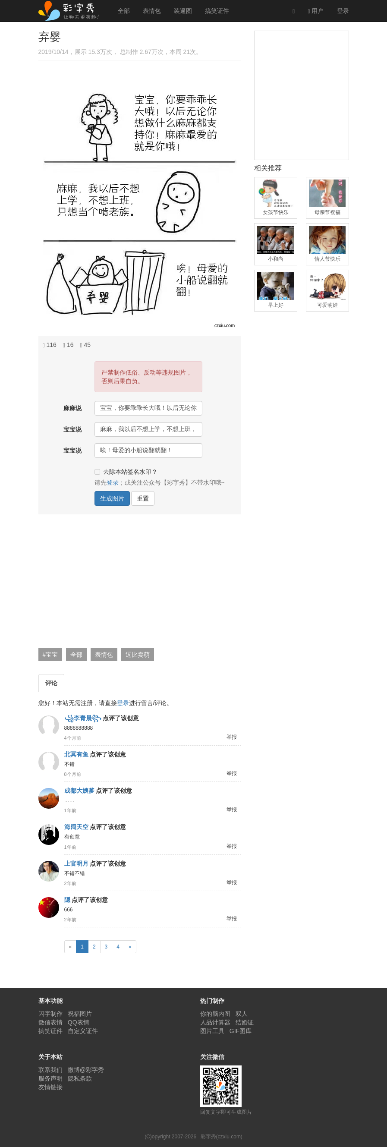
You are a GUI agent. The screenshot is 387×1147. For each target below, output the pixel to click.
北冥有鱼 (76, 754)
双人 (242, 1013)
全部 (124, 10)
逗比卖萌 (138, 654)
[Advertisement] (138, 583)
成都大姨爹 (79, 790)
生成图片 (112, 498)
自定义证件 (83, 1030)
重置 (143, 498)
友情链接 (50, 1087)
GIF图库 (241, 1030)
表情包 (152, 10)
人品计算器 (215, 1022)
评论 (51, 683)
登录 (343, 10)
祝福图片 (80, 1013)
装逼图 (183, 10)
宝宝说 (72, 429)
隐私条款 (80, 1078)
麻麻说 (72, 408)
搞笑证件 (217, 10)
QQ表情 (78, 1022)
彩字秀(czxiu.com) (221, 1137)
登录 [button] (113, 482)
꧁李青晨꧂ (82, 718)
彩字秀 (71, 11)
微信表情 (50, 1022)
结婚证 (245, 1022)
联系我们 (50, 1069)
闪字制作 (50, 1013)
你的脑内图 (215, 1013)
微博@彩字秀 (86, 1069)
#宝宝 (50, 654)
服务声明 (50, 1078)
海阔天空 (76, 826)
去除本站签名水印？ (125, 471)
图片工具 (212, 1030)
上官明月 (76, 863)
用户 (316, 11)
